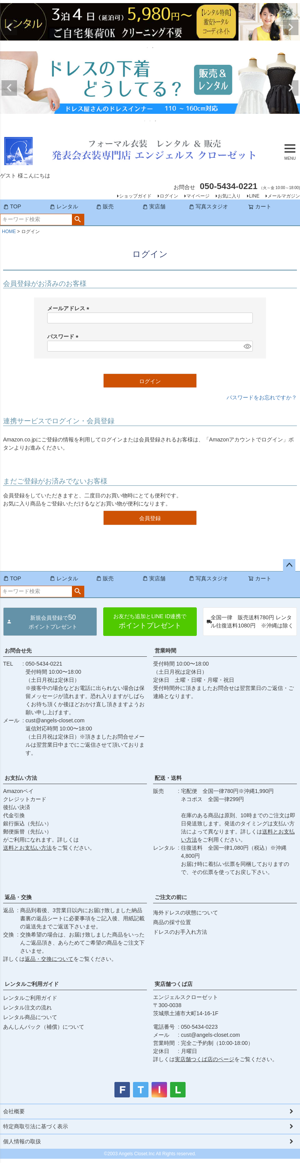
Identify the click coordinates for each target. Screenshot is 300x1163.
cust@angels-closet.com (55, 720)
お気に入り (229, 196)
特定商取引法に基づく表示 (35, 1126)
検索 (78, 219)
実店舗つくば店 (174, 984)
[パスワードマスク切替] (247, 346)
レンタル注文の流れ (27, 1007)
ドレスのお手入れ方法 (180, 932)
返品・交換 (18, 897)
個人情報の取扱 (22, 1141)
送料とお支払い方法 (27, 848)
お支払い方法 (21, 778)
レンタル (63, 206)
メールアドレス (69, 308)
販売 (105, 206)
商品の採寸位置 (172, 922)
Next (290, 27)
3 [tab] (156, 121)
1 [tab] (148, 47)
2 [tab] (153, 47)
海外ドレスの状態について (185, 912)
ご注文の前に (171, 897)
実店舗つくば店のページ (204, 1059)
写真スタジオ (208, 206)
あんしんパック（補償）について (43, 1027)
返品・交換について (49, 959)
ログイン (169, 196)
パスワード (64, 336)
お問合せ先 (18, 650)
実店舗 (153, 206)
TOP (12, 206)
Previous (9, 27)
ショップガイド (135, 196)
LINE (254, 196)
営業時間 (165, 650)
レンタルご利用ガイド (32, 984)
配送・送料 (168, 778)
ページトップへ (289, 565)
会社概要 (14, 1111)
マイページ (198, 196)
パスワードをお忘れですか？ (262, 397)
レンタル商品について (30, 1017)
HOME (9, 231)
